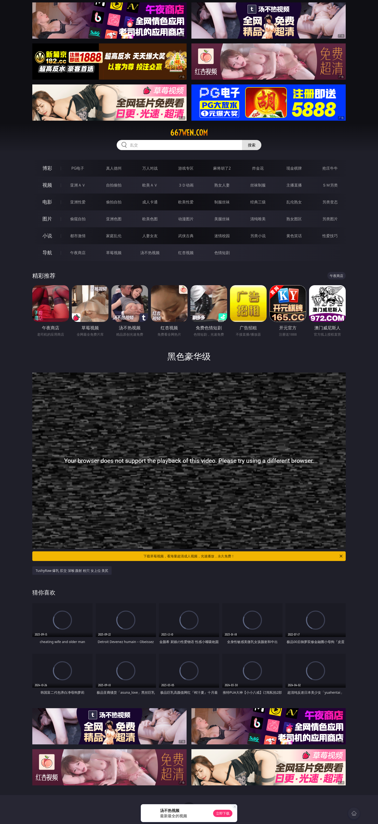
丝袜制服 (258, 185)
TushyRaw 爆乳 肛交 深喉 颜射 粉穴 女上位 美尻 (72, 570)
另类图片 (330, 219)
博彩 (47, 168)
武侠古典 (186, 235)
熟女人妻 (222, 185)
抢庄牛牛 (330, 168)
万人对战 (150, 168)
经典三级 (258, 202)
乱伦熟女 (294, 202)
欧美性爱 (186, 202)
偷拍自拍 (114, 202)
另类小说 (258, 235)
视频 (47, 185)
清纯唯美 (258, 219)
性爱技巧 (330, 235)
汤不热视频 (150, 252)
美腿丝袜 (222, 219)
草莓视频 (114, 252)
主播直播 (294, 185)
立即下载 (223, 813)
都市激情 (78, 235)
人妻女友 (150, 235)
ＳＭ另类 (330, 185)
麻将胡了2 (222, 168)
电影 (47, 202)
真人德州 (114, 168)
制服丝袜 (222, 202)
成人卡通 (150, 202)
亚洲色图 (114, 219)
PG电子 (77, 168)
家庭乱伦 (114, 235)
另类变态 (330, 202)
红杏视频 (186, 252)
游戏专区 (186, 168)
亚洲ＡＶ (78, 185)
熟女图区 (294, 219)
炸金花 (258, 168)
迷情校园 (222, 235)
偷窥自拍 (78, 219)
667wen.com (189, 133)
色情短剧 (222, 252)
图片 (47, 218)
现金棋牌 (294, 168)
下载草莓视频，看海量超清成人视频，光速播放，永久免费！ (243, 556)
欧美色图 (150, 219)
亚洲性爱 (78, 202)
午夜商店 (78, 252)
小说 (47, 235)
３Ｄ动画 (186, 185)
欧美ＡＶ (150, 185)
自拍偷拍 (114, 185)
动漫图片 (186, 219)
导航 (47, 252)
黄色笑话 (294, 235)
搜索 (252, 145)
